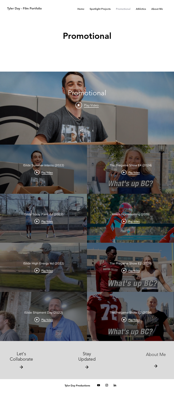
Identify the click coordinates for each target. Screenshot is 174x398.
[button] (87, 367)
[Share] (83, 130)
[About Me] (155, 354)
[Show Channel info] (91, 130)
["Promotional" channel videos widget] (87, 206)
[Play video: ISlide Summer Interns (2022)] (87, 105)
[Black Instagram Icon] (106, 385)
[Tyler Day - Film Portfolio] (44, 8)
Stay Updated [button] (87, 356)
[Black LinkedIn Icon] (115, 385)
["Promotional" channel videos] (87, 243)
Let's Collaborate (21, 356)
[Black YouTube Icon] (98, 385)
